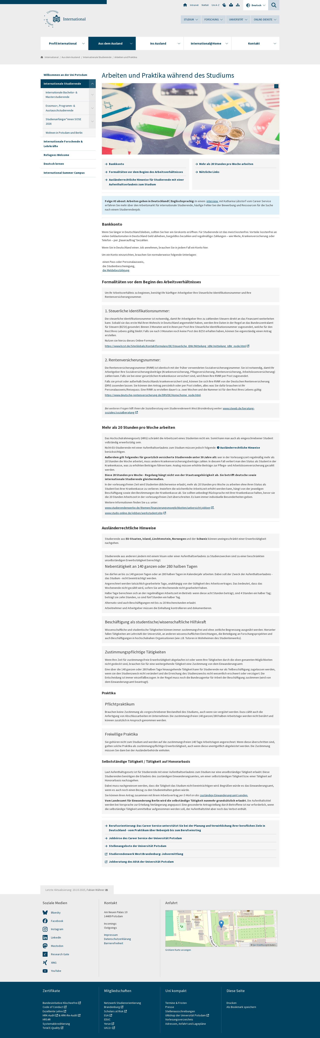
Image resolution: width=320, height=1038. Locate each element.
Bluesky (56, 912)
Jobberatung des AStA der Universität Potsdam (141, 861)
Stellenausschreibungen (180, 1011)
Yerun (107, 1024)
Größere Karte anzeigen (178, 949)
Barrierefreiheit (113, 943)
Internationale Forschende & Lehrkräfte (63, 144)
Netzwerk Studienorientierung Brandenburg (122, 1005)
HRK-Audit (49, 1015)
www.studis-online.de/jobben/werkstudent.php (134, 513)
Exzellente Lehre (53, 1011)
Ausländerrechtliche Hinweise (240, 447)
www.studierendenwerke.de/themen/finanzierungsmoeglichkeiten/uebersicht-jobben (157, 507)
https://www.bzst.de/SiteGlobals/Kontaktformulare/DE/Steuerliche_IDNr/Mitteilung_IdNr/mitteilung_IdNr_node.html (175, 346)
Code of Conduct (53, 1007)
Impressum (111, 935)
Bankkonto (116, 164)
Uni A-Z (215, 5)
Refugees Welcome (56, 155)
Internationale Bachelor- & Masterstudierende (61, 95)
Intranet (194, 5)
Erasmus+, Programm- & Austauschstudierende (60, 108)
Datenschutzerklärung (117, 939)
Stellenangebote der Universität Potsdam (137, 846)
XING (54, 962)
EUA (106, 1015)
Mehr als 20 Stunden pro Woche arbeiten (226, 164)
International (74, 19)
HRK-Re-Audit (69, 1015)
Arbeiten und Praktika (125, 57)
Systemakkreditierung (56, 1024)
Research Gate (60, 954)
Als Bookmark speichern (241, 1007)
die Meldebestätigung (115, 270)
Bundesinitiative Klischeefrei (60, 1003)
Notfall (205, 5)
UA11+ (108, 1028)
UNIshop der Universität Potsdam (185, 1015)
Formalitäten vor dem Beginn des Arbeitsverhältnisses (146, 172)
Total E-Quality (51, 1028)
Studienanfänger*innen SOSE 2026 (63, 121)
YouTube (56, 971)
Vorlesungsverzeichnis (179, 1019)
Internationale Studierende (97, 57)
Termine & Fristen (176, 1003)
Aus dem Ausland (71, 57)
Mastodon (57, 946)
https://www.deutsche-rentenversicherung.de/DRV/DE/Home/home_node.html (153, 395)
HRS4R (47, 1019)
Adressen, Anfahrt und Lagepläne (185, 1024)
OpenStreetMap (258, 945)
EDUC (107, 1019)
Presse (170, 1007)
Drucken (232, 1003)
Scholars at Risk (113, 1011)
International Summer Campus (64, 173)
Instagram (57, 929)
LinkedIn (56, 937)
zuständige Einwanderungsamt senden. (224, 795)
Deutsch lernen (54, 164)
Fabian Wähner (95, 890)
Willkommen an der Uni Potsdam (65, 75)
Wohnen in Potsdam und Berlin (64, 132)
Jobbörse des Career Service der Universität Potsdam (145, 838)
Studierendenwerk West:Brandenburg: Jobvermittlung (146, 854)
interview (213, 201)
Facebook (57, 921)
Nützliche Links (209, 172)
